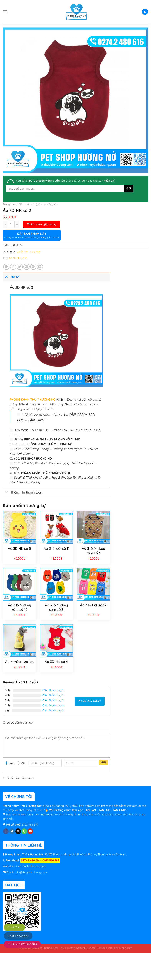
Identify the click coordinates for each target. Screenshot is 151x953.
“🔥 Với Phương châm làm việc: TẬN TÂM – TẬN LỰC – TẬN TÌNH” (85, 810)
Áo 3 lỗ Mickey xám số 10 (19, 607)
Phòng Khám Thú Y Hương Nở (22, 806)
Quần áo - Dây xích (47, 204)
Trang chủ (9, 204)
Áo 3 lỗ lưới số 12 (93, 605)
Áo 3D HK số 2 (18, 258)
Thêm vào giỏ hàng (41, 224)
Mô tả (11, 277)
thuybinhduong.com (120, 947)
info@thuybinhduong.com (31, 872)
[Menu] (5, 11)
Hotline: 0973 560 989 (22, 944)
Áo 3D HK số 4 (56, 661)
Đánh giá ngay (89, 701)
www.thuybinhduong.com (30, 866)
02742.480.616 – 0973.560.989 (40, 860)
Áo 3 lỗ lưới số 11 (56, 548)
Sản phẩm (25, 204)
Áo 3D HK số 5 (19, 548)
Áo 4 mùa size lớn (19, 661)
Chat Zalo (14, 927)
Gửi (103, 762)
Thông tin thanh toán (23, 493)
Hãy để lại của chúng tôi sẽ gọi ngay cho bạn (65, 180)
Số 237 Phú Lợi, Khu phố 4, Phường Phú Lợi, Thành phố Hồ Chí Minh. (85, 854)
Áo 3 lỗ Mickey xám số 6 (93, 550)
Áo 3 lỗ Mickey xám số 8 (56, 607)
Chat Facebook (18, 936)
